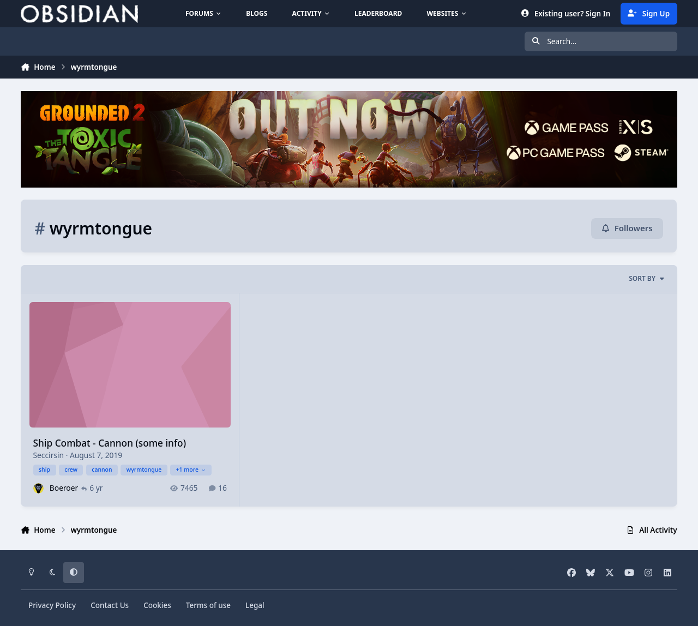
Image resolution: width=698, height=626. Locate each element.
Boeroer (64, 488)
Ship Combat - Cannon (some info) (109, 443)
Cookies (157, 605)
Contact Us (110, 605)
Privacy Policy (52, 605)
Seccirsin (48, 455)
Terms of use (208, 605)
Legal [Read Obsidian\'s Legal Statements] (254, 605)
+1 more (191, 469)
